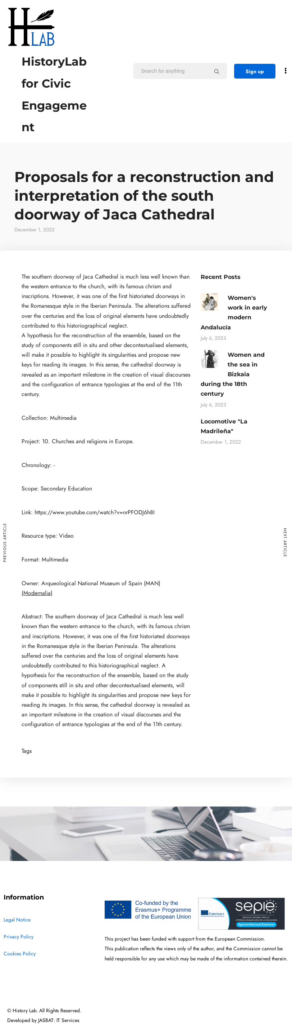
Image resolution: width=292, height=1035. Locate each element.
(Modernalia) (37, 593)
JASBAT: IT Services (58, 1020)
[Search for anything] (217, 71)
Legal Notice (17, 919)
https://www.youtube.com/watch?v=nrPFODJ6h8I (95, 512)
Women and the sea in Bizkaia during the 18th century (233, 374)
